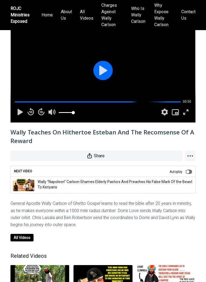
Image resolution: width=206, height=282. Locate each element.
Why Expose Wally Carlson (161, 15)
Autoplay (181, 172)
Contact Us (188, 15)
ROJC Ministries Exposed (20, 15)
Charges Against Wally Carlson (109, 15)
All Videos (86, 15)
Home (47, 14)
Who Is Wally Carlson (138, 15)
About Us (66, 15)
